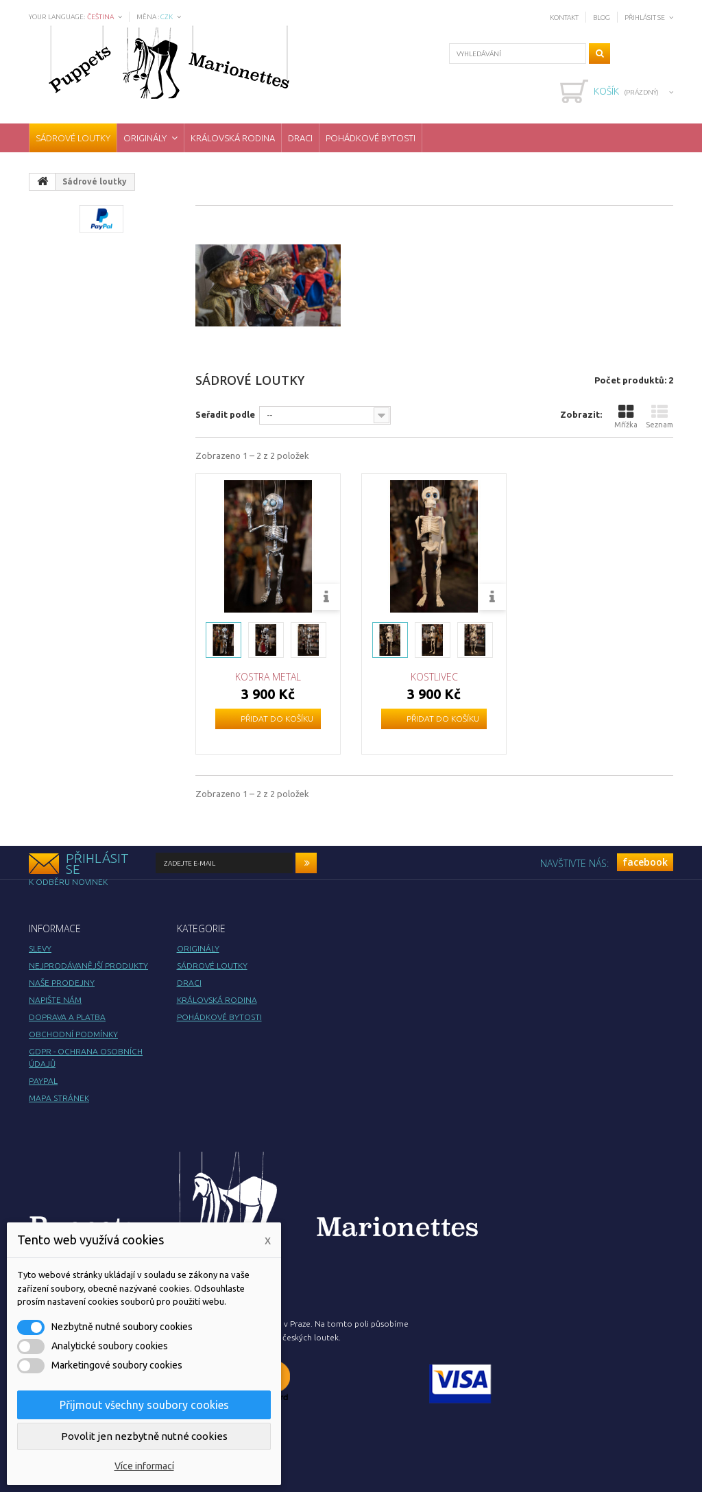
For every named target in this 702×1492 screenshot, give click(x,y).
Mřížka (626, 416)
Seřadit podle (225, 414)
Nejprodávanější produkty (88, 965)
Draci (300, 138)
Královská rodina (233, 138)
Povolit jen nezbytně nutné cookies (144, 1436)
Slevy (40, 948)
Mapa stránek (59, 1097)
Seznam (659, 416)
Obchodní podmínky (73, 1034)
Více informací (144, 1465)
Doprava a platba (67, 1017)
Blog (601, 17)
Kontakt (564, 17)
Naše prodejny (62, 982)
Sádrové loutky (73, 138)
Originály (145, 138)
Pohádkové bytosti (370, 138)
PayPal (43, 1080)
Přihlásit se (645, 17)
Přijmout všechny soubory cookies (144, 1405)
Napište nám (55, 999)
